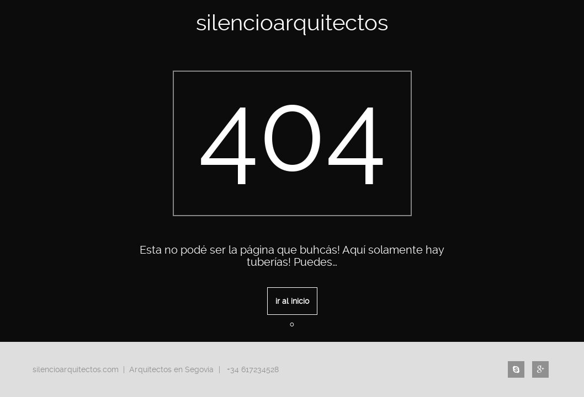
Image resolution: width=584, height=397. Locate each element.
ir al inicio (292, 301)
